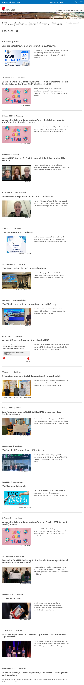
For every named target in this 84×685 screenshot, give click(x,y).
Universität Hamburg (11, 2)
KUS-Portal (54, 2)
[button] (76, 2)
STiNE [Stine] (61, 2)
